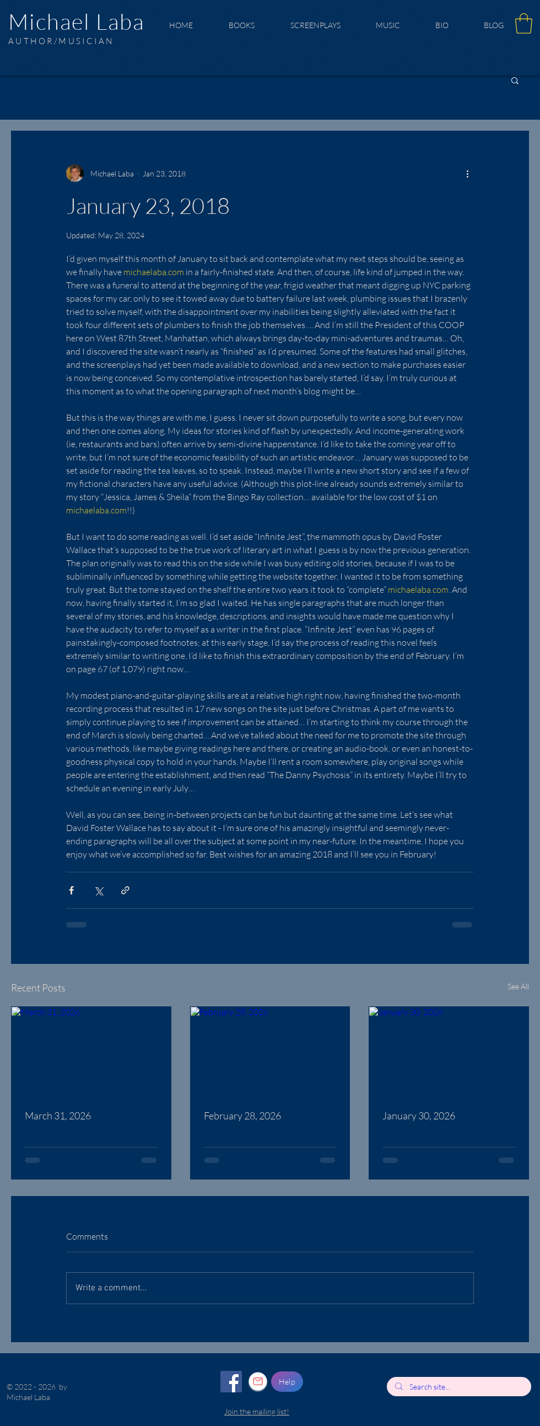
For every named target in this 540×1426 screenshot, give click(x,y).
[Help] (287, 1381)
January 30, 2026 (418, 1115)
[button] (523, 23)
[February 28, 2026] (270, 1051)
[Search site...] (458, 1387)
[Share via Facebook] (71, 890)
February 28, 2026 (242, 1115)
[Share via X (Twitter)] (98, 890)
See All (518, 986)
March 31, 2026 (58, 1115)
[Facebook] (231, 1381)
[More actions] (467, 173)
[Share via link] (125, 890)
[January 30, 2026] (448, 1051)
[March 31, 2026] (91, 1051)
